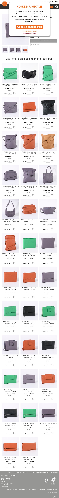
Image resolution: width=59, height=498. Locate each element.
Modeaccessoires (53, 491)
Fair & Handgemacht (52, 488)
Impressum (18, 471)
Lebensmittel (23, 488)
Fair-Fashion (41, 488)
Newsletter (26, 471)
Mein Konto (50, 2)
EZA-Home (43, 2)
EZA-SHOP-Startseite (11, 488)
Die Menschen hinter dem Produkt (41, 41)
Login (56, 2)
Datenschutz (54, 471)
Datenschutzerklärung (29, 33)
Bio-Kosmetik (32, 488)
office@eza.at (4, 485)
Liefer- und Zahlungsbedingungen (40, 471)
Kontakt (10, 471)
